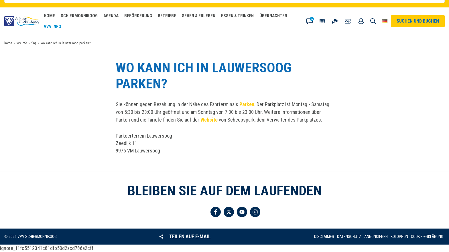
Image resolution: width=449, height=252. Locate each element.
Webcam (335, 21)
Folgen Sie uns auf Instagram (255, 212)
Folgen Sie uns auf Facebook (215, 212)
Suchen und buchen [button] (373, 21)
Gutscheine (348, 21)
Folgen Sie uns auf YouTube (242, 212)
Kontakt (309, 21)
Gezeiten (322, 21)
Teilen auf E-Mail (190, 236)
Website (209, 120)
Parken (246, 104)
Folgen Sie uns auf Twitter (229, 212)
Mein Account (361, 21)
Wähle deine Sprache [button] (384, 21)
